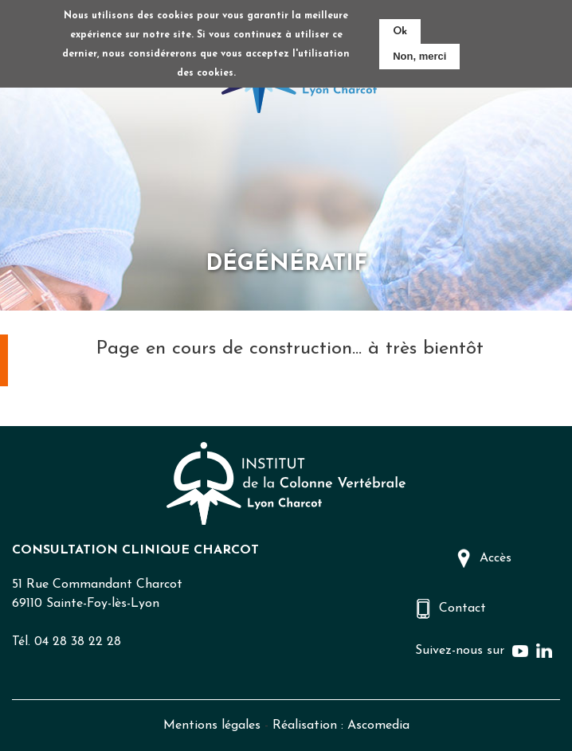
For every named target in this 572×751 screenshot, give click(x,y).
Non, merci (419, 56)
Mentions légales (212, 725)
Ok (400, 31)
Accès (495, 558)
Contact (462, 608)
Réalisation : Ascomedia (340, 725)
